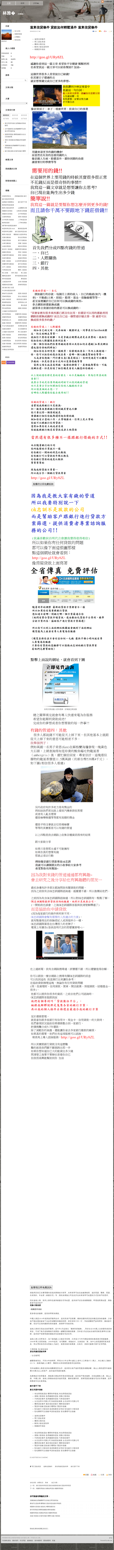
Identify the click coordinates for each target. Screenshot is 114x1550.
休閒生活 (40, 1482)
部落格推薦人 (11, 181)
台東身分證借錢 (22, 211)
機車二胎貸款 (22, 270)
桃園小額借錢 (6, 305)
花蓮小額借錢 (6, 343)
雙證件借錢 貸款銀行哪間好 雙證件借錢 (50, 1406)
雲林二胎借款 (22, 252)
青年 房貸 (14, 273)
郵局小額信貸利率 (41, 47)
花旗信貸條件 (6, 329)
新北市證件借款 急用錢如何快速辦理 (15, 124)
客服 (53, 1540)
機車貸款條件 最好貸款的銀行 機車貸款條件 (52, 1404)
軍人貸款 (24, 273)
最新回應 (15, 115)
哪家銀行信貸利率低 (20, 234)
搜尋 (26, 80)
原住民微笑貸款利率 (61, 1466)
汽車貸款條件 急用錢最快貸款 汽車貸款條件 (52, 1399)
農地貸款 (24, 279)
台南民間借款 (6, 217)
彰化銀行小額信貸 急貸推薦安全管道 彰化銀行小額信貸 (56, 1409)
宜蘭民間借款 (22, 317)
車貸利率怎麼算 (7, 231)
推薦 (94, 1475)
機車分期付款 (39, 44)
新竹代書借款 (22, 240)
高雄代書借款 (6, 258)
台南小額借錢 (22, 281)
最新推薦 (24, 115)
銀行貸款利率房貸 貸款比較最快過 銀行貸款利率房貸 (53, 1485)
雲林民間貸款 (6, 296)
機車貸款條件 (6, 276)
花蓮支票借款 (6, 240)
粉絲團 (4, 1548)
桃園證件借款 (39, 49)
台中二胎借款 (6, 267)
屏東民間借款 (22, 335)
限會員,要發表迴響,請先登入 (39, 1528)
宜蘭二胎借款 (22, 243)
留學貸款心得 (22, 302)
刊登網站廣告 (6, 1540)
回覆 (87, 1475)
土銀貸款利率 (6, 281)
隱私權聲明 (47, 1540)
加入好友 (17, 31)
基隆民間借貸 (6, 317)
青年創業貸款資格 (21, 276)
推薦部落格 (18, 34)
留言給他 (17, 40)
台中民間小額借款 (8, 220)
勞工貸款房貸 (39, 42)
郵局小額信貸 (6, 234)
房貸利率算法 (6, 196)
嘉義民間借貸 (6, 346)
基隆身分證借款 (7, 214)
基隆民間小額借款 (21, 323)
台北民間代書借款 (21, 261)
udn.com (109, 1540)
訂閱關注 (17, 37)
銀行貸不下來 (75, 1466)
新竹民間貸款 (6, 314)
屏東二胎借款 (22, 255)
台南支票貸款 (6, 246)
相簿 (22, 3)
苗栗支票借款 (22, 267)
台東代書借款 (6, 243)
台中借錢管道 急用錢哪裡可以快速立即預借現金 (15, 130)
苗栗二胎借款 (6, 261)
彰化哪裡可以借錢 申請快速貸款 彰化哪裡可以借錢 (55, 1411)
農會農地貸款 (6, 302)
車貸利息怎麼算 (22, 299)
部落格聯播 (10, 362)
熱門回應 (15, 118)
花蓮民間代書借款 (8, 255)
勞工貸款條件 (22, 332)
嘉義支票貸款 (22, 258)
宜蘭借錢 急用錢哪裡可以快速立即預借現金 (44, 1500)
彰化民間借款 (22, 338)
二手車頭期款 (22, 223)
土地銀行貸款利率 (8, 332)
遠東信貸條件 (39, 39)
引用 (102, 1475)
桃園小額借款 (22, 308)
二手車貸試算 (22, 220)
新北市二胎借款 (7, 249)
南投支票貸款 (22, 246)
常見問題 (23, 1540)
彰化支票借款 (22, 237)
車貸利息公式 (6, 320)
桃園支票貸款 (6, 252)
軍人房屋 (5, 273)
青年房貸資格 (6, 279)
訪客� (36, 3)
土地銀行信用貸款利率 (9, 311)
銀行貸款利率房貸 (8, 199)
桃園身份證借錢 (7, 284)
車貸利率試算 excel (8, 228)
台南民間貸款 (6, 340)
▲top (110, 1538)
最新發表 (6, 115)
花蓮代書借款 (6, 237)
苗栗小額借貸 (22, 293)
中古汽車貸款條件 (8, 326)
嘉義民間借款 (22, 346)
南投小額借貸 (6, 299)
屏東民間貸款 (22, 284)
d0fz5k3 (4, 41)
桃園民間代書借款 (21, 249)
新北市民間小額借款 (20, 343)
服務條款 (30, 1540)
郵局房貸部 (6, 223)
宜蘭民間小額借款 (21, 314)
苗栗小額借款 (6, 338)
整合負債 (24, 305)
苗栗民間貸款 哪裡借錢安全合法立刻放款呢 (15, 136)
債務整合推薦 (22, 320)
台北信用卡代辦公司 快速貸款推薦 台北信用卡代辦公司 (56, 1401)
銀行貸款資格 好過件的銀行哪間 (15, 151)
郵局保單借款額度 (8, 205)
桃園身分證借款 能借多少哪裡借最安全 (42, 1506)
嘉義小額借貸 (6, 323)
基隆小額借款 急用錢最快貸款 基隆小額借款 (52, 1396)
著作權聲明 (38, 1540)
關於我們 (15, 1540)
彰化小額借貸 (22, 296)
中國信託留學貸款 (8, 349)
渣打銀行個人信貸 (8, 287)
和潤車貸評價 (22, 326)
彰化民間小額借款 (21, 340)
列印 (110, 1475)
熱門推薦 (24, 118)
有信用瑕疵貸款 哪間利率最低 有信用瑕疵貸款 (53, 1394)
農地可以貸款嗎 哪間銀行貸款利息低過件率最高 (45, 1503)
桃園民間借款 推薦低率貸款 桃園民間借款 (50, 1488)
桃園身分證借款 (7, 211)
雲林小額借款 (6, 335)
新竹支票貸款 (22, 264)
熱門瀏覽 (6, 118)
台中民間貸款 (22, 214)
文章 (9, 3)
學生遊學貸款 (6, 308)
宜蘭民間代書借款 (8, 264)
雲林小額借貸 (22, 217)
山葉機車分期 (22, 208)
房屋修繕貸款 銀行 (21, 196)
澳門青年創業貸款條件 (9, 225)
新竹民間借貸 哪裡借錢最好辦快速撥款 (42, 1510)
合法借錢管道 (22, 329)
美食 (46, 1482)
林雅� (9, 13)
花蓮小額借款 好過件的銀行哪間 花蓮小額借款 (45, 1516)
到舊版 (20, 14)
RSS (3, 362)
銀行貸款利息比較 (21, 231)
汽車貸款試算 (6, 270)
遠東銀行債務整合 (8, 202)
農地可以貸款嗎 (7, 293)
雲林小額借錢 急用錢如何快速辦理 (15, 141)
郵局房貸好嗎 (22, 228)
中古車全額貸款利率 (8, 290)
